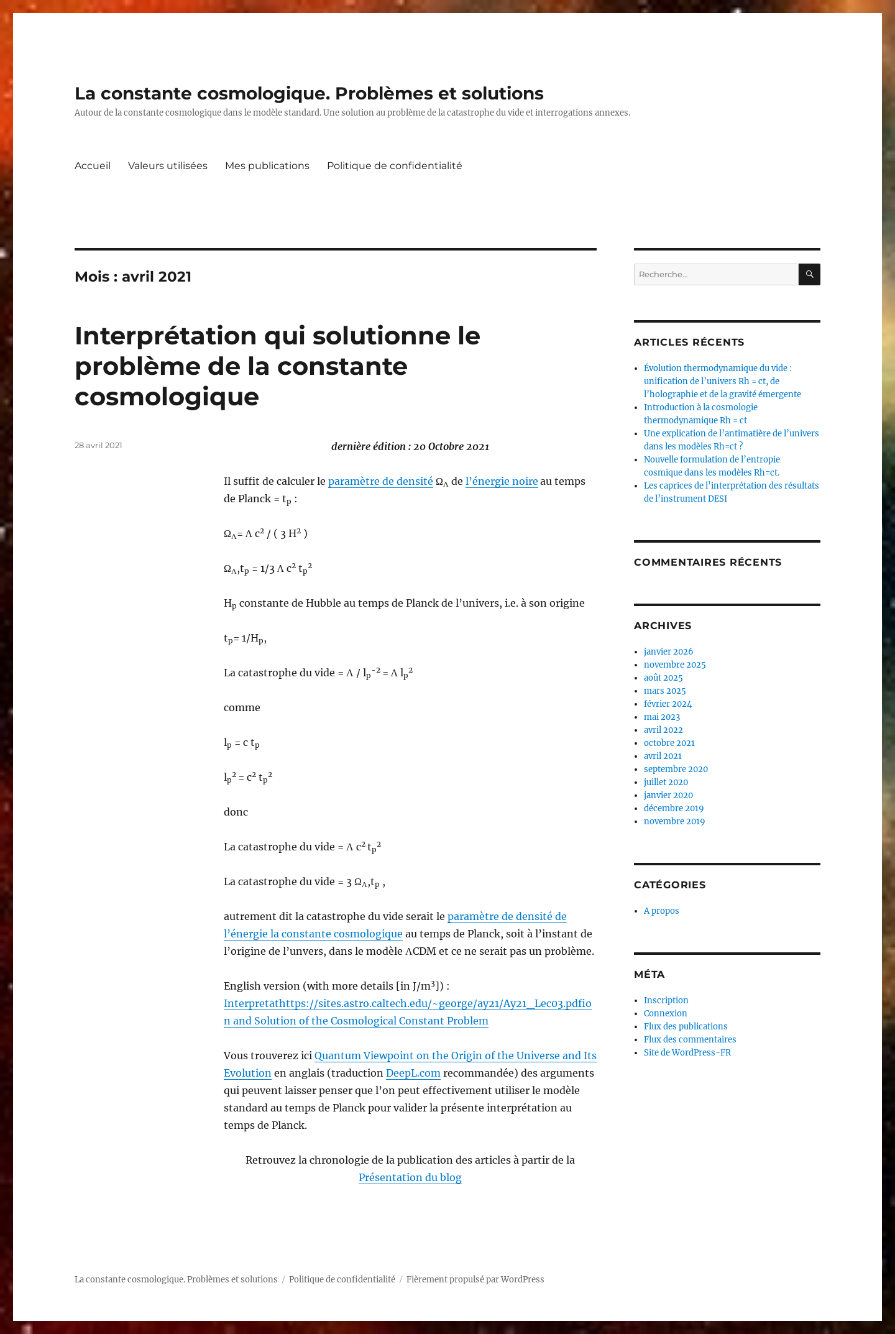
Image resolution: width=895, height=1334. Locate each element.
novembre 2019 (674, 821)
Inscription (666, 1000)
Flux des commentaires (690, 1039)
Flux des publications (686, 1026)
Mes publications (267, 166)
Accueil (93, 166)
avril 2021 (663, 756)
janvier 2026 (669, 651)
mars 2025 (665, 691)
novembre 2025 (675, 665)
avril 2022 (663, 730)
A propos (661, 911)
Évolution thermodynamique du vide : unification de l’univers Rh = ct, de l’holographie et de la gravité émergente (722, 381)
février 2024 (668, 704)
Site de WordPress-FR (687, 1052)
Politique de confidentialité (394, 166)
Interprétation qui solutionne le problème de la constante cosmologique (277, 366)
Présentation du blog (410, 1177)
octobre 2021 (669, 743)
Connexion (665, 1013)
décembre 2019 (674, 808)
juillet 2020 (666, 782)
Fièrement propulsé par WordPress (475, 1279)
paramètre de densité (380, 481)
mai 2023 (662, 717)
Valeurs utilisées (168, 166)
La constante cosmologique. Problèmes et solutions (309, 93)
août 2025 (663, 678)
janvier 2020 (668, 795)
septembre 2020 (676, 769)
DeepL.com (413, 1073)
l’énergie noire (502, 481)
